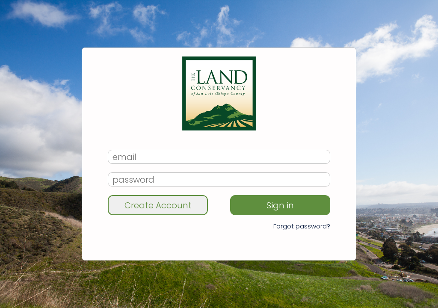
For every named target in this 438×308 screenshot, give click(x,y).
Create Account (158, 205)
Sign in (280, 205)
